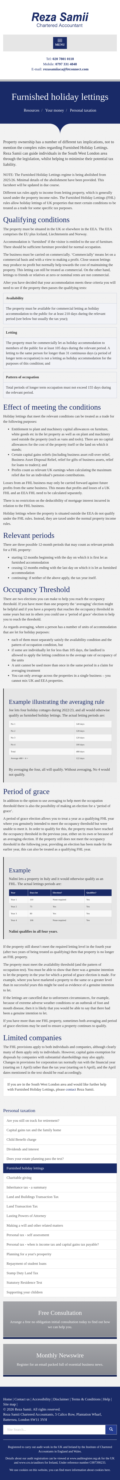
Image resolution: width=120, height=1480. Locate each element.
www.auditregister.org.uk (85, 1458)
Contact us (22, 1399)
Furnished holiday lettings (25, 1168)
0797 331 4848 (66, 64)
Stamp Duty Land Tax (22, 1273)
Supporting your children (25, 1292)
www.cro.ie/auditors (31, 1462)
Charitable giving (19, 1178)
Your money (54, 110)
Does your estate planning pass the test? (35, 1159)
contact (71, 1089)
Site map (9, 1404)
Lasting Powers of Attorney (26, 1216)
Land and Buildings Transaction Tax (33, 1197)
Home (7, 1399)
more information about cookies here (87, 1470)
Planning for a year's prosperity (29, 1254)
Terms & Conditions (86, 1399)
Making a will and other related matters (35, 1225)
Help (106, 1399)
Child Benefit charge (21, 1140)
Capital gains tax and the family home (34, 1130)
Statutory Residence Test (24, 1283)
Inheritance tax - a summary (27, 1187)
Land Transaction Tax (22, 1206)
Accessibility (41, 1399)
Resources (31, 110)
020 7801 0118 (63, 59)
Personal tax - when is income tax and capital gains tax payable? (53, 1244)
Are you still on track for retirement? (33, 1121)
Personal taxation (83, 110)
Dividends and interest (23, 1149)
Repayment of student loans (26, 1264)
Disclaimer (61, 1399)
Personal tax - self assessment (28, 1235)
